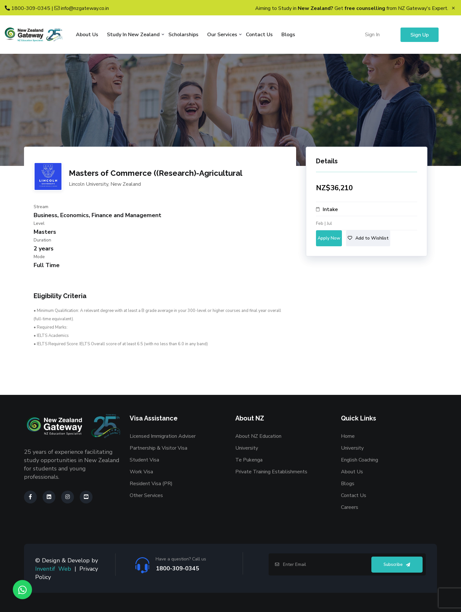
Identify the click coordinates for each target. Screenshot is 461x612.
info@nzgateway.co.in (81, 8)
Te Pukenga (249, 459)
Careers (349, 507)
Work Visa (141, 471)
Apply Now (329, 238)
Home (348, 436)
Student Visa (144, 459)
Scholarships (183, 34)
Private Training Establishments (271, 471)
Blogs (288, 34)
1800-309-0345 (27, 8)
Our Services (222, 34)
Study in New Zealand (133, 34)
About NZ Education (258, 436)
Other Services (146, 495)
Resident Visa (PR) (151, 483)
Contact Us (259, 34)
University (246, 448)
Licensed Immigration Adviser (163, 436)
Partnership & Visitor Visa (158, 448)
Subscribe (397, 564)
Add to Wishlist (368, 238)
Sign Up (419, 34)
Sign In (372, 34)
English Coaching (359, 459)
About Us (87, 34)
